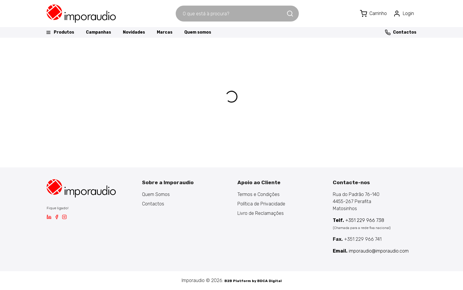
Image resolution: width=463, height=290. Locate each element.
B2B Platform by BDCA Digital (253, 281)
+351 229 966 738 (358, 220)
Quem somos (197, 32)
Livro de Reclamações (260, 213)
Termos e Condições (258, 194)
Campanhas (98, 32)
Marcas (164, 32)
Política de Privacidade (261, 204)
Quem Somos (156, 194)
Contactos (400, 32)
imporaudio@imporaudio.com (371, 251)
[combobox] (230, 13)
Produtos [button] (59, 32)
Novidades (134, 32)
